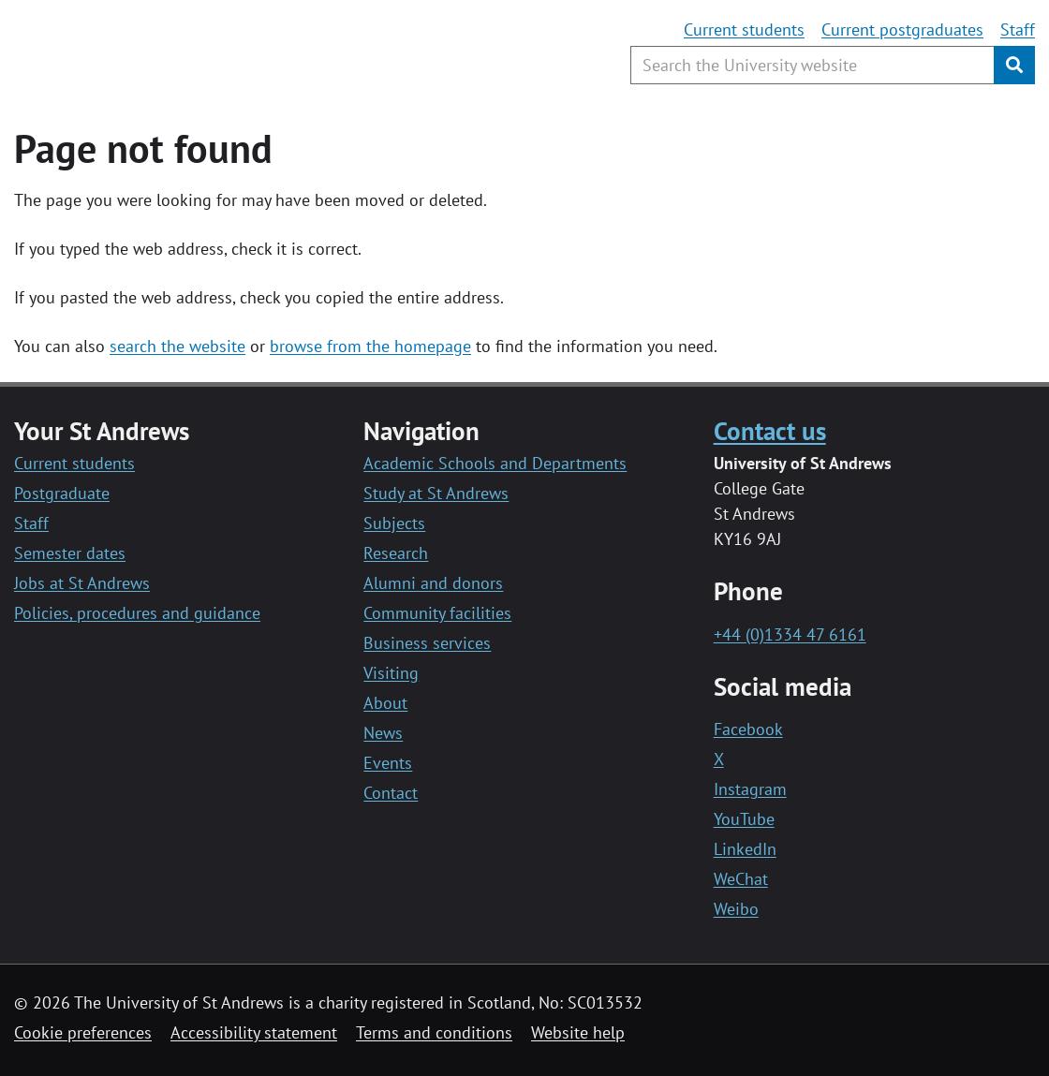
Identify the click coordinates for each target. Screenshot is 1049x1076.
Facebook (748, 729)
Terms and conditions (434, 1032)
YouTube (744, 819)
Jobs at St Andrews (82, 583)
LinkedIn (745, 849)
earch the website (181, 346)
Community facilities (437, 613)
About (385, 703)
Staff (1017, 29)
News (383, 733)
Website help (578, 1032)
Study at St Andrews (436, 493)
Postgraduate (62, 493)
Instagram (750, 789)
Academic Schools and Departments (495, 463)
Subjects (394, 523)
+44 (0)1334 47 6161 (790, 634)
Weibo (736, 909)
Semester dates (70, 553)
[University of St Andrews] (166, 51)
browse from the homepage (370, 346)
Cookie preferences (83, 1032)
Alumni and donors (433, 583)
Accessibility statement (253, 1032)
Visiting (391, 673)
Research (395, 553)
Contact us (770, 431)
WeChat (741, 879)
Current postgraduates (902, 29)
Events (387, 763)
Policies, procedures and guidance (137, 613)
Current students (744, 29)
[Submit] (1014, 65)
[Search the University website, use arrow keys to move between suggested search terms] (812, 65)
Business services (427, 643)
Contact (390, 792)
